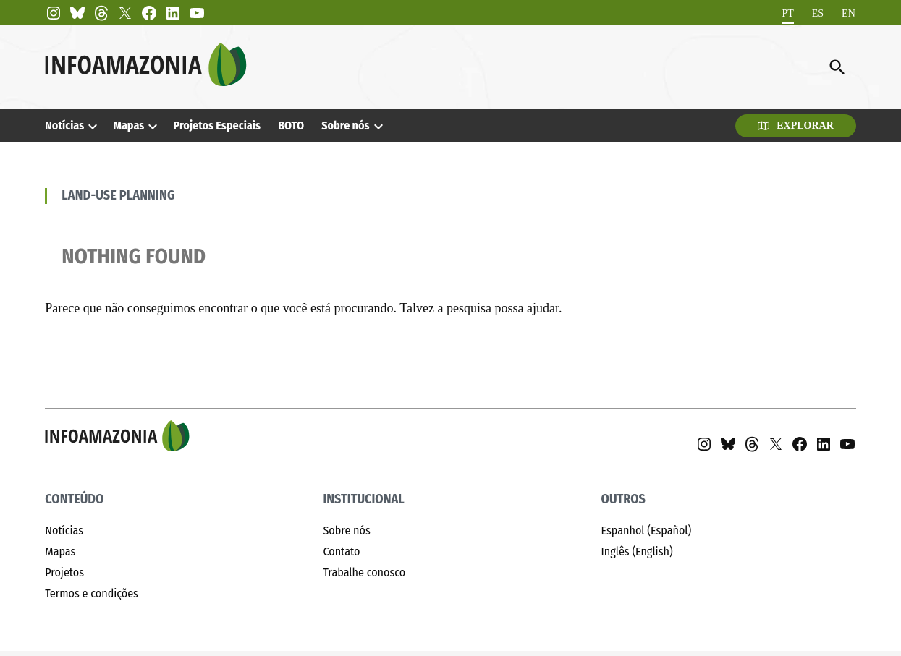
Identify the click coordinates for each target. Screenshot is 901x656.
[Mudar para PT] (787, 13)
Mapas (128, 125)
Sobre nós (345, 125)
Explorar (796, 125)
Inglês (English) (637, 551)
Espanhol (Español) (646, 530)
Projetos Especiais (217, 125)
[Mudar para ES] (818, 13)
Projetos (64, 572)
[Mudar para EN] (848, 13)
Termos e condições (91, 593)
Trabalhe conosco (364, 572)
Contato (341, 551)
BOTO (291, 125)
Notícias (64, 125)
